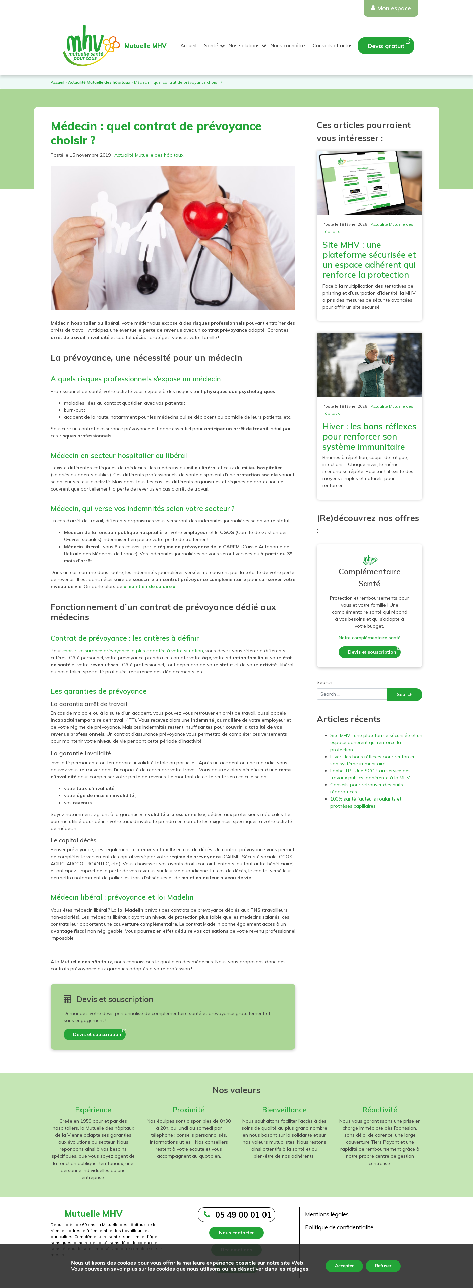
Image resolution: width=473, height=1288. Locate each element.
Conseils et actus (333, 45)
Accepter (343, 1266)
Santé (211, 45)
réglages (296, 1269)
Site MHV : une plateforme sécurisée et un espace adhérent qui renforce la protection (369, 259)
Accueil (188, 45)
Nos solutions (244, 45)
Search (324, 682)
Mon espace (394, 8)
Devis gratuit (386, 46)
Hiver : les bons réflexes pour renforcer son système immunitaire (369, 436)
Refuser (383, 1266)
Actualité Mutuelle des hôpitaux (99, 82)
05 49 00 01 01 (243, 1214)
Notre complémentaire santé (370, 638)
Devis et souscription (97, 1034)
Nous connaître (287, 45)
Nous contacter (236, 1233)
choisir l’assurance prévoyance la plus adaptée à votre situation (132, 651)
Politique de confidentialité (339, 1227)
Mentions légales (327, 1214)
